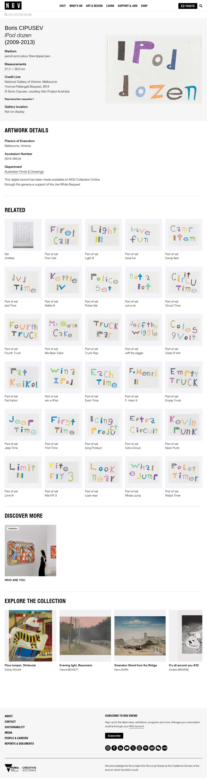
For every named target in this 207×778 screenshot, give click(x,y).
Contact (10, 721)
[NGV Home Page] (13, 5)
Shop (144, 6)
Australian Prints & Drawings (24, 171)
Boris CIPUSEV (24, 28)
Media (8, 732)
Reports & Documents (19, 743)
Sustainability (15, 727)
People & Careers (16, 738)
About (9, 716)
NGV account (136, 726)
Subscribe (114, 736)
